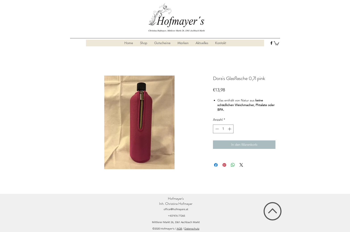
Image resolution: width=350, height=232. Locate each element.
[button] (276, 43)
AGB (179, 228)
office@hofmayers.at (176, 209)
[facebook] (271, 43)
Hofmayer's (176, 198)
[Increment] (230, 129)
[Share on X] (241, 165)
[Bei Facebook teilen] (216, 165)
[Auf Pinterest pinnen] (224, 165)
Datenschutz (191, 228)
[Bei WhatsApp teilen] (232, 165)
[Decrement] (217, 129)
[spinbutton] (223, 129)
